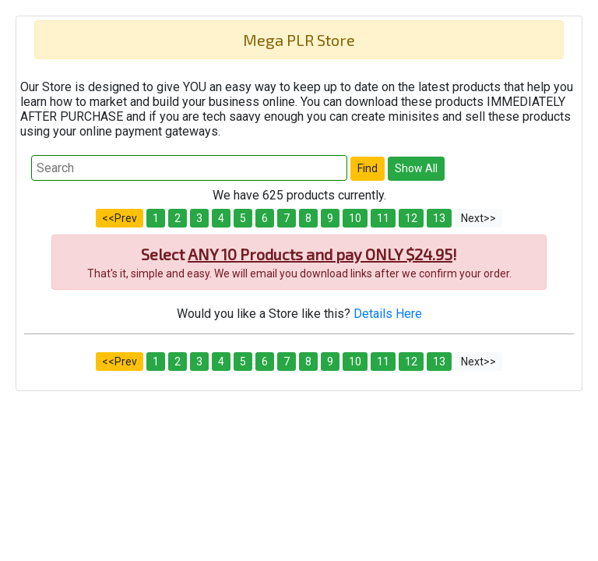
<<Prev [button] (119, 218)
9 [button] (330, 218)
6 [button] (265, 218)
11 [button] (383, 218)
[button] (367, 169)
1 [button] (156, 218)
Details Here (388, 313)
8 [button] (308, 218)
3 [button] (199, 218)
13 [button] (439, 218)
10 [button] (355, 218)
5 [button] (243, 218)
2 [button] (177, 218)
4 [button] (221, 218)
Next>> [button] (478, 218)
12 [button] (411, 218)
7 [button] (286, 218)
